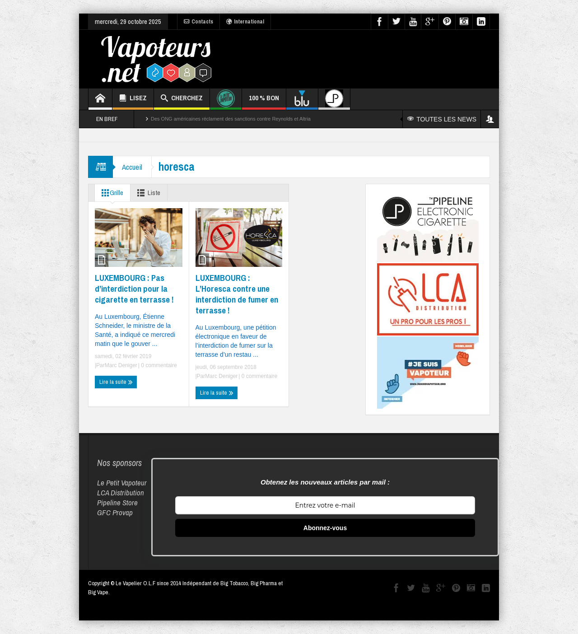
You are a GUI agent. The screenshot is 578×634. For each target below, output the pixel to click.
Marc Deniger (121, 365)
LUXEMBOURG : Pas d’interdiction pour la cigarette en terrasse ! (134, 288)
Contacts (198, 21)
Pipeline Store (117, 502)
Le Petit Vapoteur (122, 482)
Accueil (132, 167)
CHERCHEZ (182, 99)
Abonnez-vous (325, 527)
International (245, 21)
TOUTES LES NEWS (441, 119)
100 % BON (264, 101)
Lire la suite (116, 382)
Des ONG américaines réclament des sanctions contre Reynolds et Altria (231, 118)
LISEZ (133, 99)
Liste (147, 193)
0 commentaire (158, 365)
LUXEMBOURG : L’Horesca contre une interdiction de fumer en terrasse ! (237, 294)
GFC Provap (115, 512)
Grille (110, 193)
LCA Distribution (120, 492)
